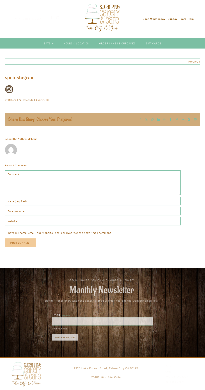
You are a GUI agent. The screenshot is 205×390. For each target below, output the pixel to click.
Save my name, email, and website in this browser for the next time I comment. (60, 232)
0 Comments (42, 100)
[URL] (93, 221)
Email (61, 316)
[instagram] (60, 17)
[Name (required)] (93, 201)
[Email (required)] (93, 211)
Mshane (12, 100)
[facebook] (54, 17)
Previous (194, 61)
